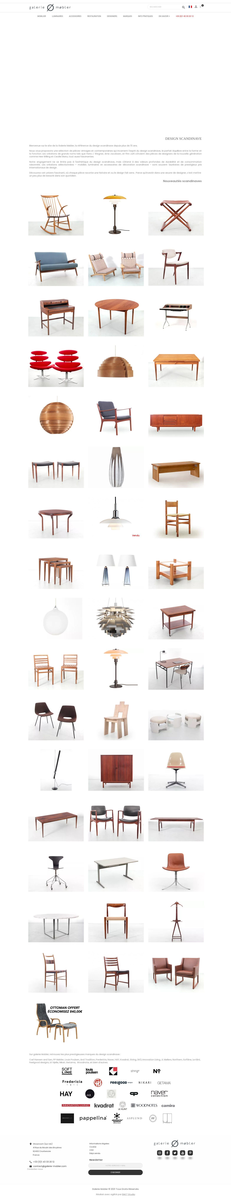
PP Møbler (58, 1059)
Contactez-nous (35, 1169)
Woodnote (83, 1062)
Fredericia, (101, 1059)
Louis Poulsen (72, 1059)
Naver (111, 1059)
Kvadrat (124, 1059)
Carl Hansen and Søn (40, 1059)
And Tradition (87, 1059)
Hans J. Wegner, (95, 153)
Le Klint (196, 1059)
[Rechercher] (167, 6)
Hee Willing (44, 156)
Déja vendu (94, 1153)
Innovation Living (151, 1059)
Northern (177, 1059)
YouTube (182, 1152)
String (133, 1059)
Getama (70, 1062)
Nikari (62, 1062)
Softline (187, 1059)
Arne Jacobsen (113, 153)
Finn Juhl (130, 153)
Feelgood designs (39, 1062)
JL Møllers (166, 1059)
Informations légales (99, 1143)
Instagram (159, 1152)
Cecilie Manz (61, 156)
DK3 (139, 1059)
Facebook (167, 1152)
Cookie (92, 1147)
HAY (117, 1059)
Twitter (175, 1152)
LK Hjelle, (54, 1062)
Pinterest (190, 1152)
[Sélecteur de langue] (190, 7)
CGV (91, 1150)
